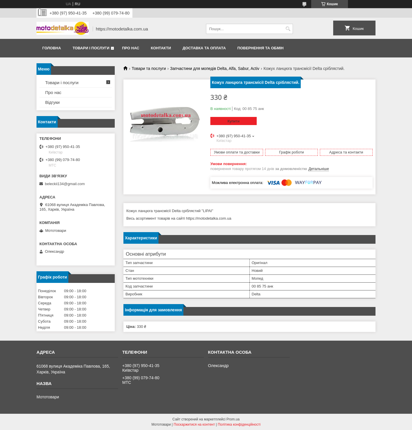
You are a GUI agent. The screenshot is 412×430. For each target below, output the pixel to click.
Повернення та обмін (260, 48)
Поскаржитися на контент (194, 424)
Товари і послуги (90, 48)
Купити (233, 121)
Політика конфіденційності (239, 424)
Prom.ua (233, 419)
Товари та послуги (149, 68)
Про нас (130, 48)
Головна (51, 48)
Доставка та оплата (204, 48)
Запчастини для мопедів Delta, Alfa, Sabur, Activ (214, 68)
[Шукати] (288, 29)
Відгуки (52, 102)
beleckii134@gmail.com (65, 184)
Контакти (161, 48)
